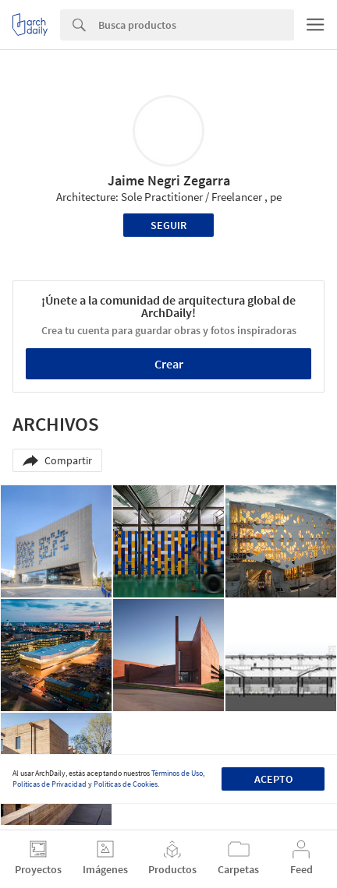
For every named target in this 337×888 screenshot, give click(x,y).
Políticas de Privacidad (49, 784)
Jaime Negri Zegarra (169, 180)
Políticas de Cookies (126, 784)
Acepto (273, 779)
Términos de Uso (177, 773)
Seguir (168, 225)
